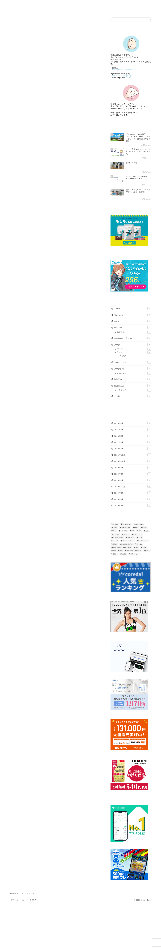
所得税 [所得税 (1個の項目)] (144, 547)
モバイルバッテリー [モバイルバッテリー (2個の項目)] (128, 541)
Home (23, 3)
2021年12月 (132, 455)
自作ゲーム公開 (109, 3)
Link (137, 3)
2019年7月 (132, 505)
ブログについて (132, 362)
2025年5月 (132, 423)
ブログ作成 (132, 368)
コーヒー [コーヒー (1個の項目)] (126, 534)
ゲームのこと (134, 349)
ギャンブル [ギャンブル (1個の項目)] (116, 534)
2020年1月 (132, 480)
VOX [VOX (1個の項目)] (133, 531)
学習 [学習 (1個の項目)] (137, 547)
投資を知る (134, 390)
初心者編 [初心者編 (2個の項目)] (139, 544)
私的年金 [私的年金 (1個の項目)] (123, 554)
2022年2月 (132, 448)
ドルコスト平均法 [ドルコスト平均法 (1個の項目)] (118, 537)
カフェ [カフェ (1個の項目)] (147, 531)
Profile (52, 3)
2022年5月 (132, 442)
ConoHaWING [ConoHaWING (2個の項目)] (127, 524)
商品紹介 (123, 356)
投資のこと (132, 385)
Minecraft (132, 315)
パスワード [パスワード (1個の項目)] (131, 537)
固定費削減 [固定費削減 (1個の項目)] (128, 547)
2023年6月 (132, 436)
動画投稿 (134, 332)
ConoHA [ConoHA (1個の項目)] (115, 524)
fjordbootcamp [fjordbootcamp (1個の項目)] (139, 524)
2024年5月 (132, 429)
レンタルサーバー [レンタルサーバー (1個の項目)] (143, 541)
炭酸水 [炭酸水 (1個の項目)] (115, 554)
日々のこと (134, 352)
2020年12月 (132, 461)
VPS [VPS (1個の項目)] (140, 531)
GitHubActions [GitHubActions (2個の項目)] (126, 527)
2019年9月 (132, 493)
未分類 (132, 396)
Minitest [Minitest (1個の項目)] (144, 527)
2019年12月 (132, 486)
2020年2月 (132, 473)
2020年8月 (132, 467)
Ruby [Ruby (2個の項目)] (114, 531)
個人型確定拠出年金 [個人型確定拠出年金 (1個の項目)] (127, 544)
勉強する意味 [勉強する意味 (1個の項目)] (117, 547)
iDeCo (132, 308)
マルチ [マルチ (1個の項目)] (140, 537)
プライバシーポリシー (18, 900)
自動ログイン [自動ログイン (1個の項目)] (134, 554)
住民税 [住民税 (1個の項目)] (115, 544)
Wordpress (134, 373)
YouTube (132, 327)
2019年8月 (132, 499)
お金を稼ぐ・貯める (132, 338)
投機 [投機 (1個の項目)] (114, 550)
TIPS (132, 321)
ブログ (80, 3)
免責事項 (33, 900)
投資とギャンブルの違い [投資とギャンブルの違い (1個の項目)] (134, 550)
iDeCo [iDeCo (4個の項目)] (136, 527)
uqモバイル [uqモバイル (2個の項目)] (124, 531)
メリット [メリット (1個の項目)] (115, 541)
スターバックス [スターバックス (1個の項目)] (137, 534)
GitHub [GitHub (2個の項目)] (115, 527)
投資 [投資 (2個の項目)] (121, 550)
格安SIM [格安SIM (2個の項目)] (147, 550)
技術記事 (132, 379)
